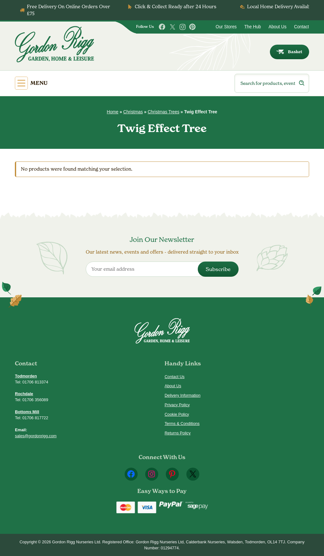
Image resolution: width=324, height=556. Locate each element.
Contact (301, 26)
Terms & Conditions (182, 423)
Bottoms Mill (27, 411)
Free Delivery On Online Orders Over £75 (68, 10)
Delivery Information (182, 395)
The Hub (252, 26)
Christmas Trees (163, 112)
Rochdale (24, 393)
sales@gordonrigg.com (35, 435)
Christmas (133, 112)
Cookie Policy (177, 414)
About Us (278, 26)
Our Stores (225, 26)
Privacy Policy (177, 404)
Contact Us (174, 376)
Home (113, 112)
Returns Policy (177, 433)
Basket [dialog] (289, 51)
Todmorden (26, 376)
